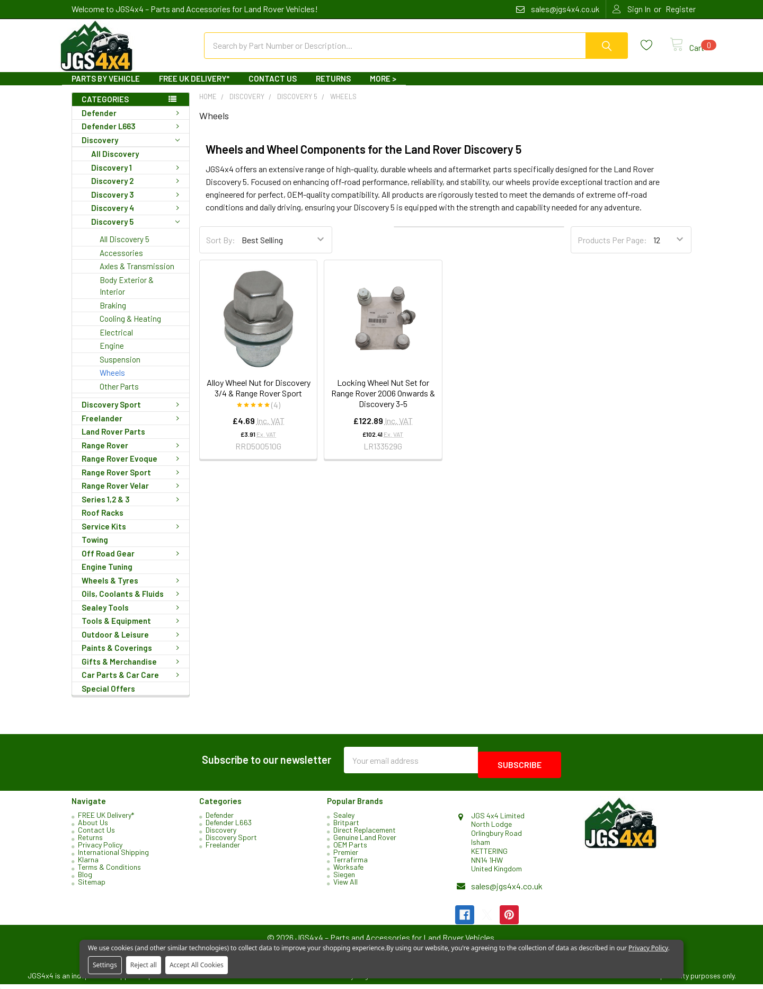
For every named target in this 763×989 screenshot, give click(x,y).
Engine (112, 355)
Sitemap (91, 886)
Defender (132, 122)
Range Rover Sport (132, 482)
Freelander (132, 427)
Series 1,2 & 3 (132, 509)
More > (383, 88)
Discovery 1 (137, 177)
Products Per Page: (612, 249)
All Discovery (115, 163)
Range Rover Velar (132, 495)
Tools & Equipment (132, 630)
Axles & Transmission (137, 275)
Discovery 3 (137, 204)
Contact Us (273, 88)
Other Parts (119, 396)
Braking (113, 315)
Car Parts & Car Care (132, 684)
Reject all (143, 964)
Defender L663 (132, 135)
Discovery (131, 150)
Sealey (343, 819)
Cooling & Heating (130, 328)
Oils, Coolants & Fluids (132, 603)
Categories (105, 108)
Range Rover (132, 455)
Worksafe (348, 871)
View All (345, 886)
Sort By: (220, 249)
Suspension (120, 369)
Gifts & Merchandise (132, 671)
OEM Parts (350, 849)
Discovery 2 (137, 190)
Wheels (112, 382)
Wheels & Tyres (132, 590)
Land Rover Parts (113, 441)
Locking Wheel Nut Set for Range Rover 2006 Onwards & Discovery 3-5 (383, 402)
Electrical (116, 342)
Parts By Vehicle (106, 88)
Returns (333, 88)
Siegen (344, 879)
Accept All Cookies (197, 964)
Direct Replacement (364, 834)
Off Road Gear (132, 563)
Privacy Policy (100, 849)
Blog (85, 879)
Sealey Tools (132, 617)
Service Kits (132, 536)
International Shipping (113, 856)
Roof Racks (102, 522)
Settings (105, 964)
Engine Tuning (107, 576)
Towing (95, 549)
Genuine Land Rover (364, 841)
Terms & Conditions (109, 871)
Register (681, 9)
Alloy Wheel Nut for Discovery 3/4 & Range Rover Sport (258, 397)
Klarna (88, 864)
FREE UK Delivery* (194, 88)
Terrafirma (350, 864)
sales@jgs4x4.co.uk (507, 891)
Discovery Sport (132, 414)
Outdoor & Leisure (132, 644)
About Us (93, 827)
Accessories (121, 262)
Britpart (346, 827)
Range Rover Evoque (132, 468)
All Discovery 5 (124, 248)
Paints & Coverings (132, 657)
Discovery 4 (137, 217)
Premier (345, 856)
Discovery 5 (135, 231)
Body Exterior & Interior (127, 295)
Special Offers (108, 698)
